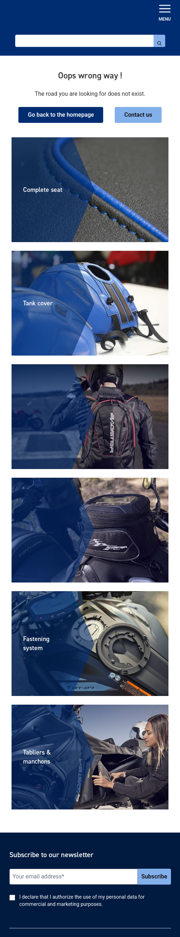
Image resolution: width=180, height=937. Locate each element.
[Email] (73, 877)
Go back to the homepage (61, 114)
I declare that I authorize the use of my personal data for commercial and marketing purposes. (82, 900)
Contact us (138, 114)
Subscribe (154, 876)
